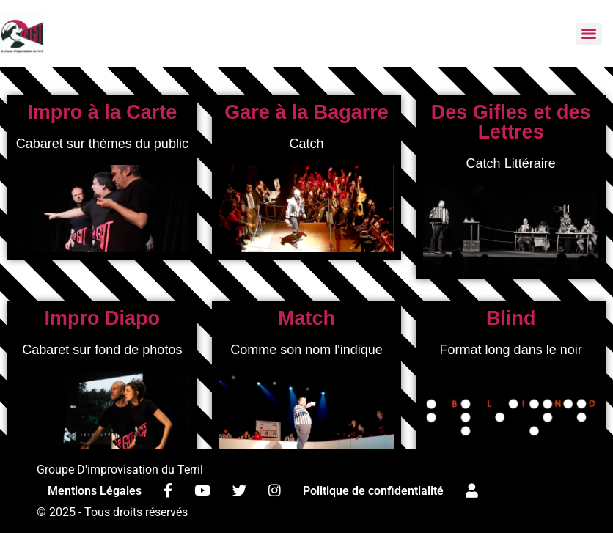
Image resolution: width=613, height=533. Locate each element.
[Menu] (589, 34)
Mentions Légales (95, 491)
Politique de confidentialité (373, 491)
